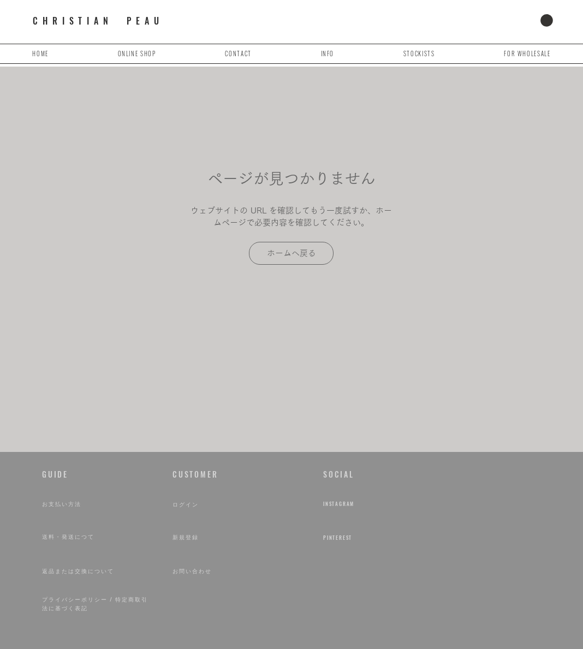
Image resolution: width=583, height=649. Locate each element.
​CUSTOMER (195, 474)
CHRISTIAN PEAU (98, 20)
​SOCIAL (338, 474)
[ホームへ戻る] (291, 253)
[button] (546, 20)
